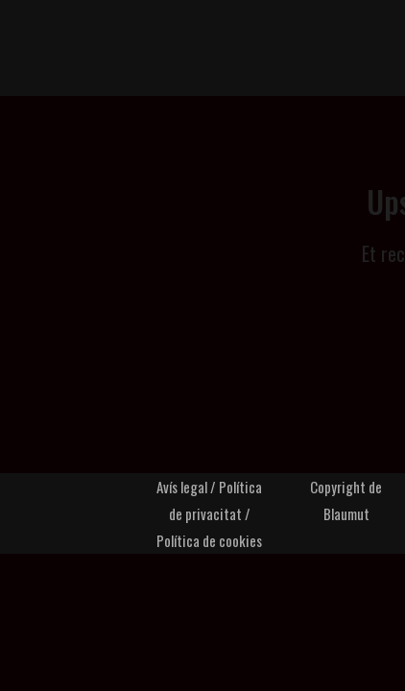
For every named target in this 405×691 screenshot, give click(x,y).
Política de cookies (209, 540)
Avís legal (181, 486)
